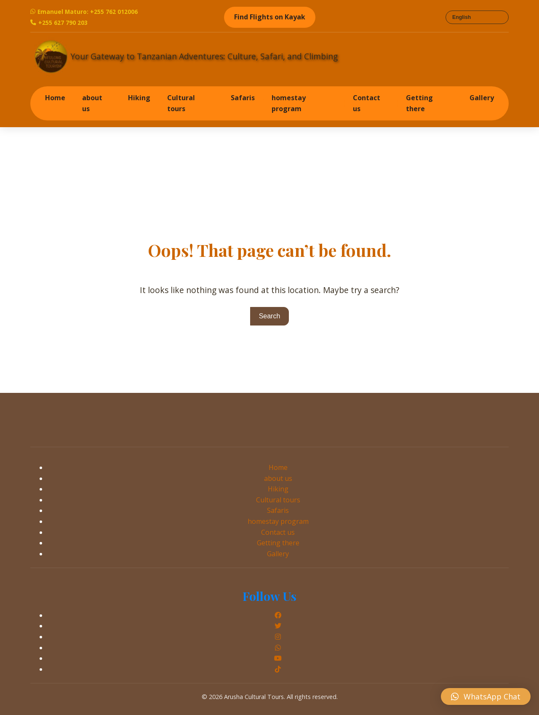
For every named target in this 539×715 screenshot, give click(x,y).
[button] (486, 696)
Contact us (366, 103)
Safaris (243, 97)
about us (92, 103)
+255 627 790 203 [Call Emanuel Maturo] (59, 23)
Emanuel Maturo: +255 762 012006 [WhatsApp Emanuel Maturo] (84, 12)
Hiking (139, 97)
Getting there (419, 103)
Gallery (482, 97)
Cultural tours (181, 103)
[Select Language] (477, 17)
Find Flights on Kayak (269, 16)
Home (55, 97)
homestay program (289, 103)
